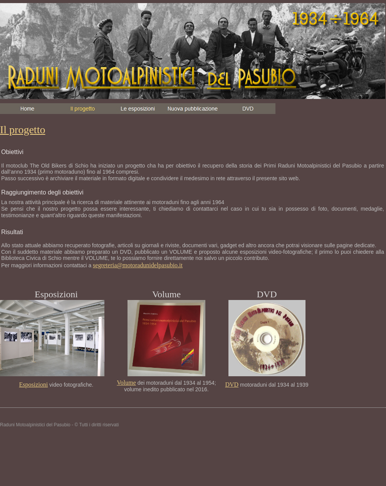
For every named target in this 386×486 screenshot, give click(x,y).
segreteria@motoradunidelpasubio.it (138, 265)
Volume (126, 382)
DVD (231, 384)
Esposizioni (33, 384)
